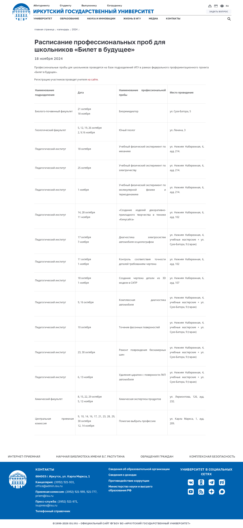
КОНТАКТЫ (173, 19)
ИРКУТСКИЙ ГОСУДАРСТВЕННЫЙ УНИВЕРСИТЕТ (93, 11)
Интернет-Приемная (24, 456)
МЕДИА (153, 19)
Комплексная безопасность (212, 456)
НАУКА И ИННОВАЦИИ (101, 19)
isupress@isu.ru (46, 505)
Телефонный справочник (52, 511)
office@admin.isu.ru (49, 486)
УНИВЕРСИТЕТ (42, 19)
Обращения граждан (157, 456)
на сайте (93, 79)
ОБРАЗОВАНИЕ (69, 19)
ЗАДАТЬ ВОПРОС (218, 11)
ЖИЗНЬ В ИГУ (132, 19)
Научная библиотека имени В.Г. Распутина (90, 456)
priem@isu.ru (44, 496)
